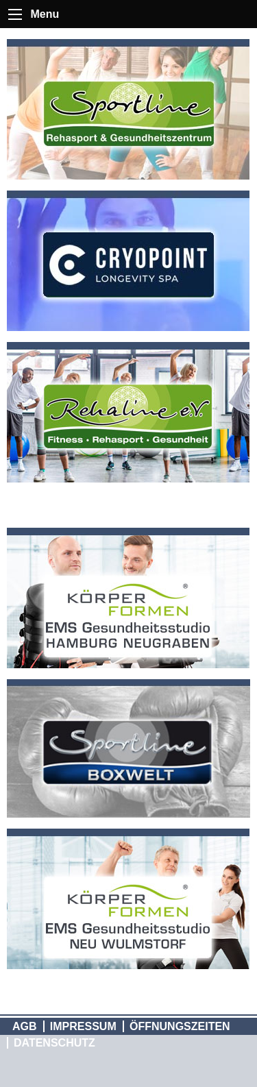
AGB (24, 1026)
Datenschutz (54, 1043)
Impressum (83, 1026)
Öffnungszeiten (180, 1026)
